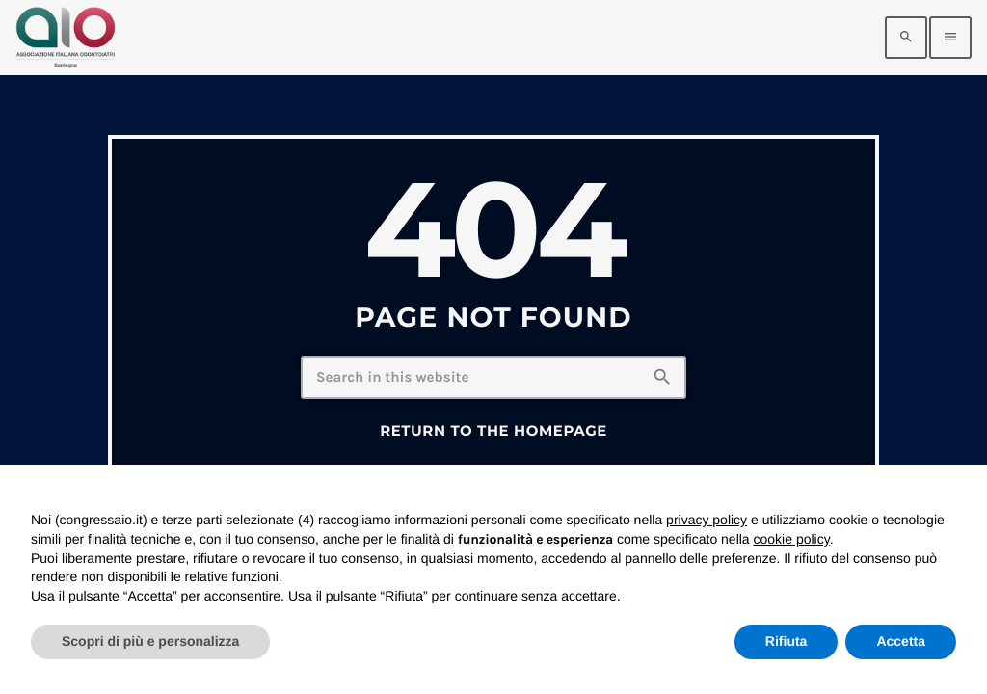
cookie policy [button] (792, 539)
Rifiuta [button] (786, 641)
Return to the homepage (493, 431)
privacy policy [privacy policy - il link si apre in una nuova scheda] (706, 519)
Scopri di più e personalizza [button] (150, 641)
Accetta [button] (900, 641)
